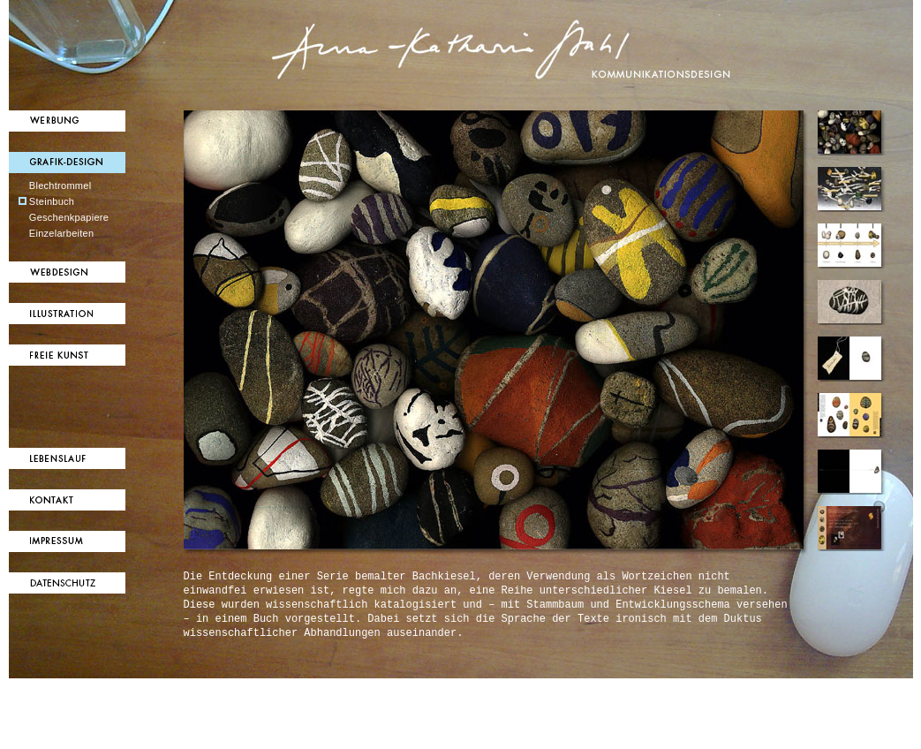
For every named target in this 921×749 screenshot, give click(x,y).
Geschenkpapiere (69, 217)
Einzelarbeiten (61, 233)
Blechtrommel (60, 185)
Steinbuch (51, 201)
